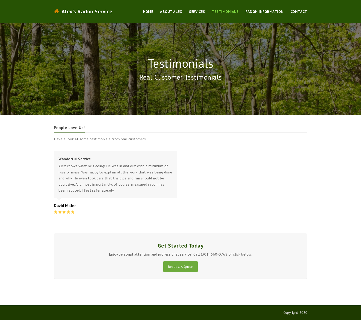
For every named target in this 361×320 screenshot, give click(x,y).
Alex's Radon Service (83, 11)
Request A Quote (180, 267)
